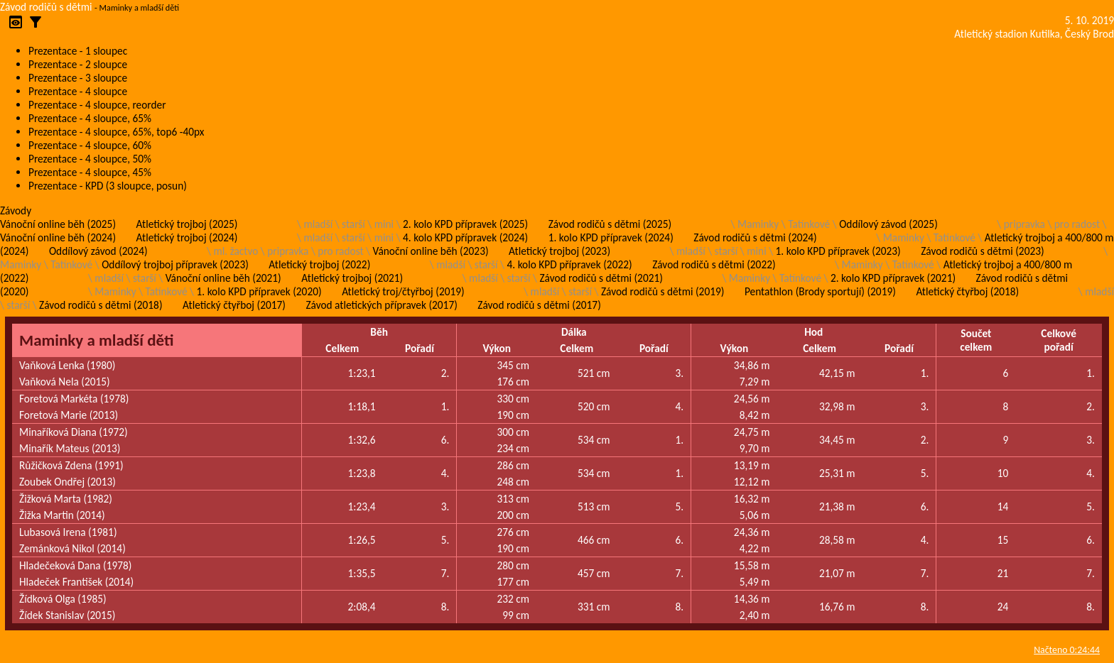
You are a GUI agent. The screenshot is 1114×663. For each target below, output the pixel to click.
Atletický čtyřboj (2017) (234, 305)
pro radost (1077, 224)
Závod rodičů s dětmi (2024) (754, 237)
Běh (379, 332)
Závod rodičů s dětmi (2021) (600, 278)
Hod (813, 332)
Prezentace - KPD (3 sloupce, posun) (107, 185)
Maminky (758, 224)
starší (353, 224)
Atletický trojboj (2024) (187, 237)
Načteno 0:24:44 (1067, 650)
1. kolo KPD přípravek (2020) (259, 291)
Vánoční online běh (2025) (58, 224)
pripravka (1024, 224)
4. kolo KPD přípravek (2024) (465, 237)
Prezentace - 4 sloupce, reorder (97, 104)
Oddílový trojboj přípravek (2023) (175, 264)
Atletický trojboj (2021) (352, 278)
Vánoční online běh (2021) (223, 278)
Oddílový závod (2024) (98, 251)
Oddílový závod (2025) (888, 224)
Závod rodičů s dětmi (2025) (609, 224)
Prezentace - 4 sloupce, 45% (89, 172)
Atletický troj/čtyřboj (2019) (403, 291)
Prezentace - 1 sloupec (77, 50)
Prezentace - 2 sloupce (77, 64)
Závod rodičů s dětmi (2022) (713, 264)
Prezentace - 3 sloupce (77, 77)
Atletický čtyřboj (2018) (967, 291)
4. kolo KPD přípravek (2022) (569, 264)
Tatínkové (809, 224)
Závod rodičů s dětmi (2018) (100, 305)
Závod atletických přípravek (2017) (381, 305)
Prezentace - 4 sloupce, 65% (89, 118)
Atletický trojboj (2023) (559, 251)
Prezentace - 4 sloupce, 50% (89, 158)
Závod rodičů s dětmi (46, 6)
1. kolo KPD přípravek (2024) (611, 237)
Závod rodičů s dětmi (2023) (982, 251)
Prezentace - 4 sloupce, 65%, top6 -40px (116, 131)
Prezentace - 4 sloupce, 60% (89, 145)
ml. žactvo (236, 251)
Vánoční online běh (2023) (431, 251)
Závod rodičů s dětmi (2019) (662, 291)
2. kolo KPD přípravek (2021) (893, 278)
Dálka (574, 332)
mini (384, 224)
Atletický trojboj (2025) (187, 224)
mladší (317, 224)
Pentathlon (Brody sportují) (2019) (820, 291)
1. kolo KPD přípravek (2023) (838, 251)
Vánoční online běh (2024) (58, 237)
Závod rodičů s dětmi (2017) (538, 305)
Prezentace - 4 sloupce (77, 91)
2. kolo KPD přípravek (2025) (465, 224)
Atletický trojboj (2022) (319, 264)
